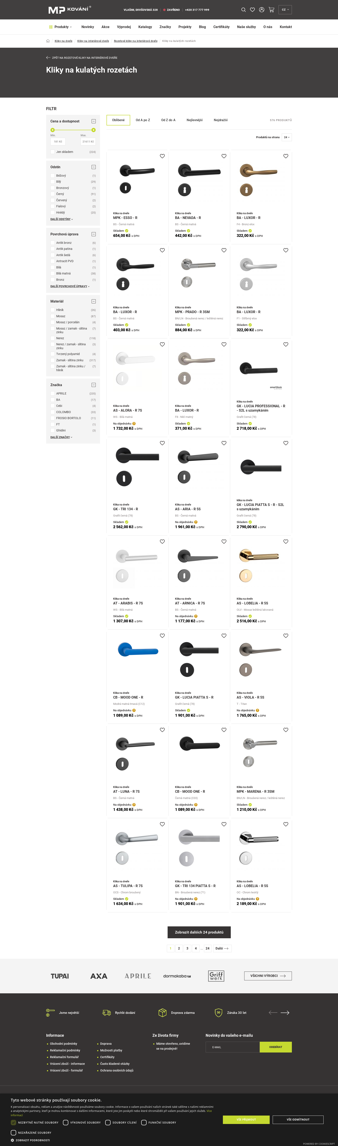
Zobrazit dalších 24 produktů (199, 934)
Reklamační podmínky (65, 1052)
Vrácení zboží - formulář (66, 1072)
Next (287, 1014)
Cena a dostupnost (73, 123)
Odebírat (275, 1048)
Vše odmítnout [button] (298, 1119)
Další (222, 950)
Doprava (106, 1045)
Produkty (57, 27)
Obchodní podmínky (63, 1045)
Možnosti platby (111, 1052)
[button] (113, 1140)
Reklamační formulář (64, 1058)
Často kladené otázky (115, 1065)
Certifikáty (107, 1058)
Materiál (73, 303)
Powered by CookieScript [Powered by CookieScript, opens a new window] (319, 1143)
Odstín (73, 168)
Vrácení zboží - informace (67, 1065)
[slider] (52, 131)
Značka (73, 386)
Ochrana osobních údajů (116, 1072)
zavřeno (171, 9)
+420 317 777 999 (197, 9)
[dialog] (169, 1120)
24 (208, 950)
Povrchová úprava (73, 236)
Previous (275, 1014)
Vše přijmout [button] (246, 1119)
